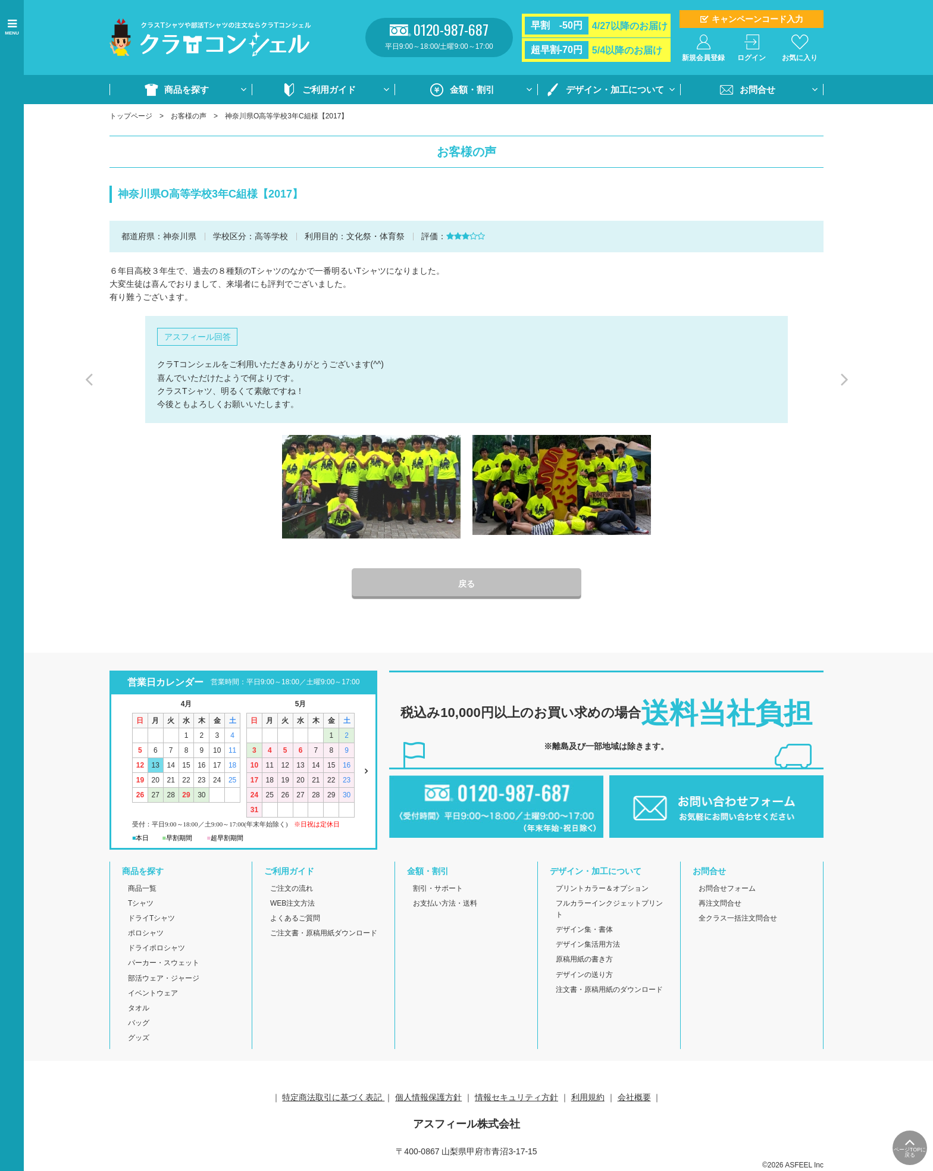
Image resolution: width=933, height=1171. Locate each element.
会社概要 (634, 1097)
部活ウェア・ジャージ (163, 978)
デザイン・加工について (615, 89)
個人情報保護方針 (428, 1097)
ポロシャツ (146, 933)
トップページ (130, 116)
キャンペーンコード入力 (757, 19)
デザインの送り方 (584, 974)
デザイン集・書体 (584, 929)
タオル (138, 1008)
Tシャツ (141, 903)
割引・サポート (438, 888)
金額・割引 (472, 89)
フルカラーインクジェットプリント (609, 909)
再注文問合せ (720, 903)
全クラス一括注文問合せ (738, 918)
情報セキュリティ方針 (516, 1097)
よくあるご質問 (295, 918)
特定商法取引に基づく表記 (333, 1097)
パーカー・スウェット (163, 963)
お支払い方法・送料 (445, 903)
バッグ (138, 1023)
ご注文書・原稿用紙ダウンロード (323, 933)
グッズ (138, 1038)
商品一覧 (142, 888)
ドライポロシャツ (156, 948)
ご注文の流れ (291, 888)
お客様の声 (188, 116)
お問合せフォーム (727, 888)
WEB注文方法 (292, 903)
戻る (466, 583)
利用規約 (588, 1097)
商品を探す (186, 89)
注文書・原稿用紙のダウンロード (609, 989)
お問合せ (757, 89)
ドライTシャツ (151, 918)
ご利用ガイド (329, 89)
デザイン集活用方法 (588, 944)
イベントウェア (153, 993)
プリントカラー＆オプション (602, 888)
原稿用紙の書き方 (584, 959)
